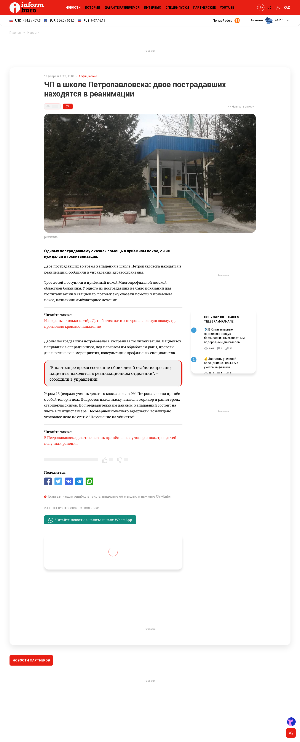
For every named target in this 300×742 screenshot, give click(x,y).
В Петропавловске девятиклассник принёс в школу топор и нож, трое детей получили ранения (110, 440)
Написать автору (241, 107)
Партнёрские (204, 7)
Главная (15, 32)
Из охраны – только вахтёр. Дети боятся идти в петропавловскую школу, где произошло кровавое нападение (110, 323)
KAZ (287, 7)
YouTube (227, 7)
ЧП (48, 508)
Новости (73, 7)
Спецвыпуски (177, 7)
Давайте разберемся (122, 7)
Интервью (152, 7)
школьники (90, 508)
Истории (92, 7)
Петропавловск (65, 508)
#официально (88, 76)
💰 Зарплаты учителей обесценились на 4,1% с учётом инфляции (221, 363)
